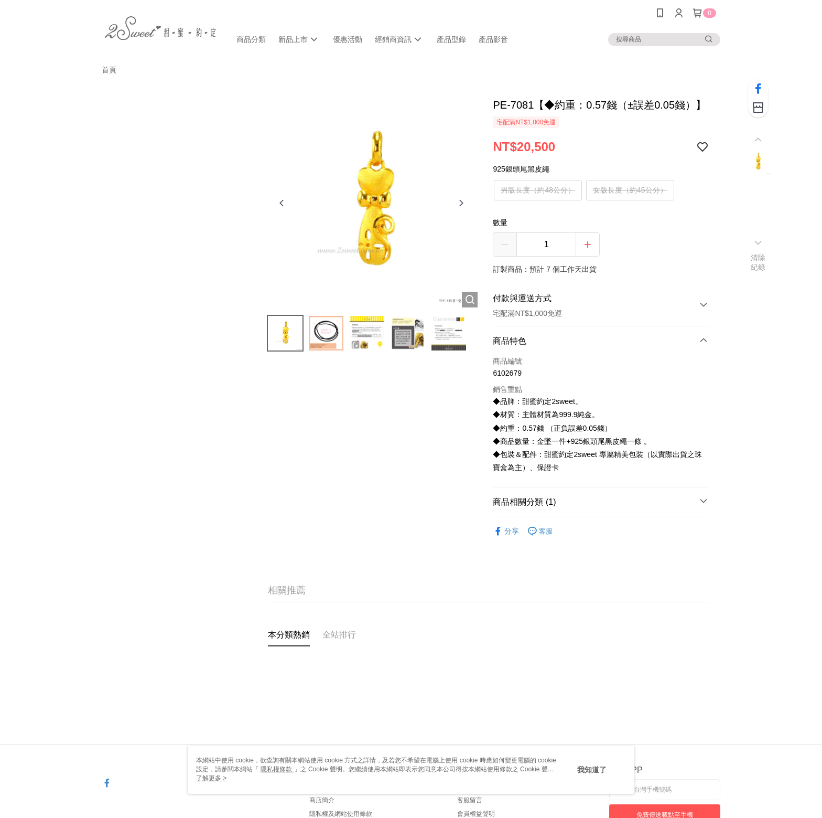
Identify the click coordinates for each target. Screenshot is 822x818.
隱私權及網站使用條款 (340, 813)
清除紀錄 (758, 262)
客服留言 (469, 800)
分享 (506, 531)
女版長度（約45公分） (630, 190)
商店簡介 (321, 800)
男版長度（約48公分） (538, 190)
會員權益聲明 (476, 813)
